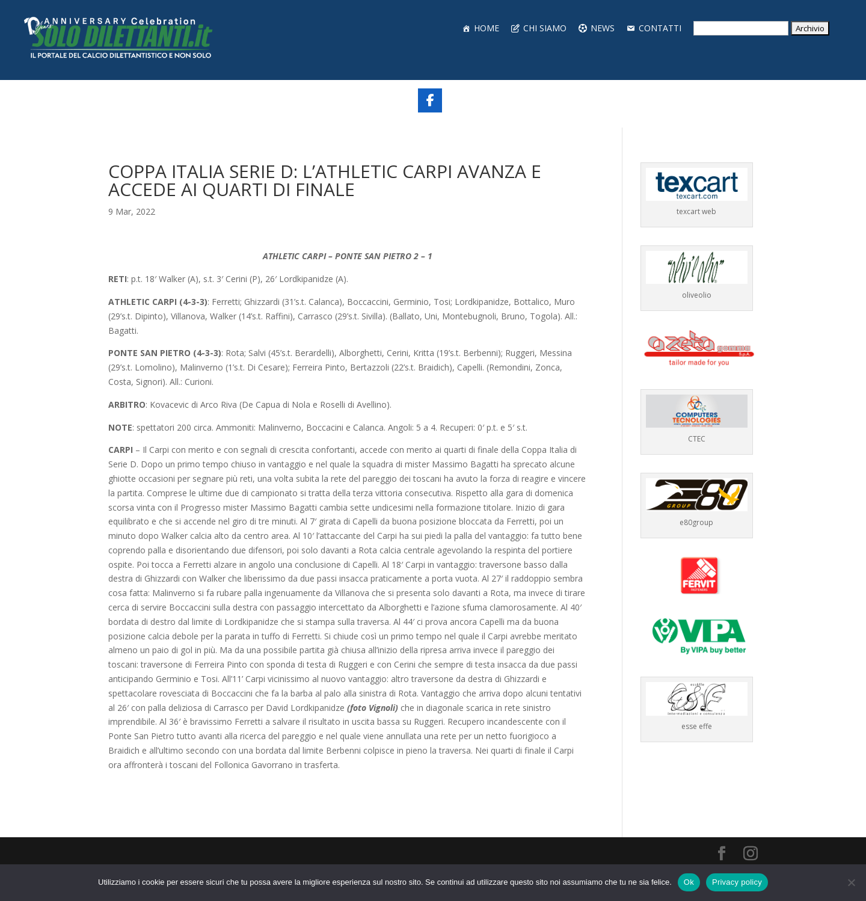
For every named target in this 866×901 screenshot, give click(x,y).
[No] (851, 882)
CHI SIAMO (545, 28)
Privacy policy (737, 882)
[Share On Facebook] (430, 100)
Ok (689, 882)
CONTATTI (660, 28)
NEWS (603, 28)
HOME (486, 28)
